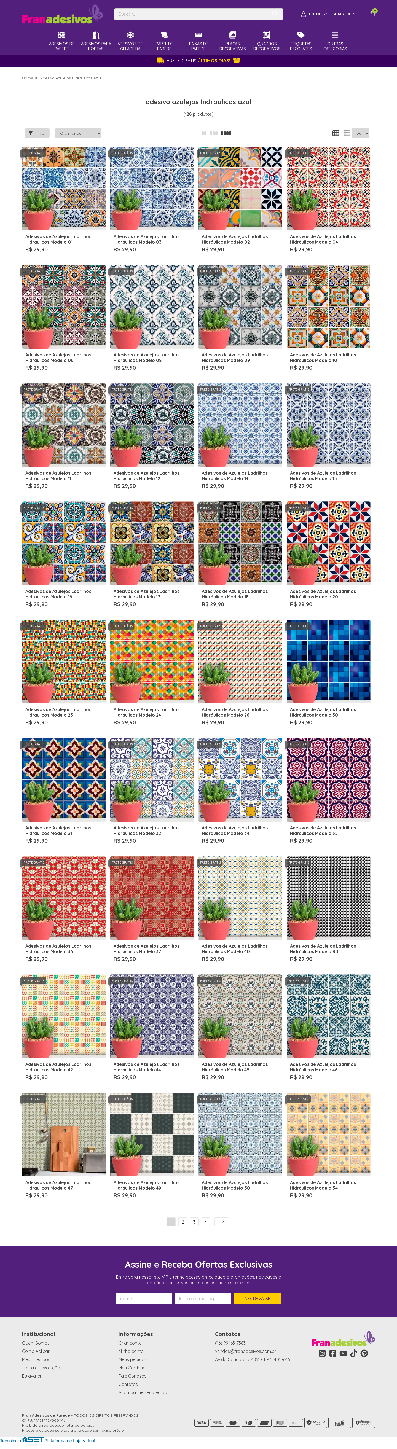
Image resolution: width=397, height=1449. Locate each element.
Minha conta (131, 1351)
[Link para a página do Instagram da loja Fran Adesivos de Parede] (322, 1353)
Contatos (128, 1384)
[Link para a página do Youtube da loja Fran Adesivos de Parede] (343, 1353)
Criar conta (130, 1343)
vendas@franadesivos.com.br (245, 1351)
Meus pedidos (36, 1359)
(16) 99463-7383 (230, 1343)
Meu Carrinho (132, 1367)
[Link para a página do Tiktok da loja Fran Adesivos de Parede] (354, 1353)
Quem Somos (36, 1343)
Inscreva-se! (257, 1298)
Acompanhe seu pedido (143, 1392)
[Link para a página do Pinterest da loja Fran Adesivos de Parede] (364, 1353)
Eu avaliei (31, 1376)
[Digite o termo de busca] (190, 14)
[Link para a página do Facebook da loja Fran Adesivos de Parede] (333, 1353)
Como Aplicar (36, 1351)
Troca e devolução (41, 1367)
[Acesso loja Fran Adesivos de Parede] (329, 14)
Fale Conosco (133, 1376)
